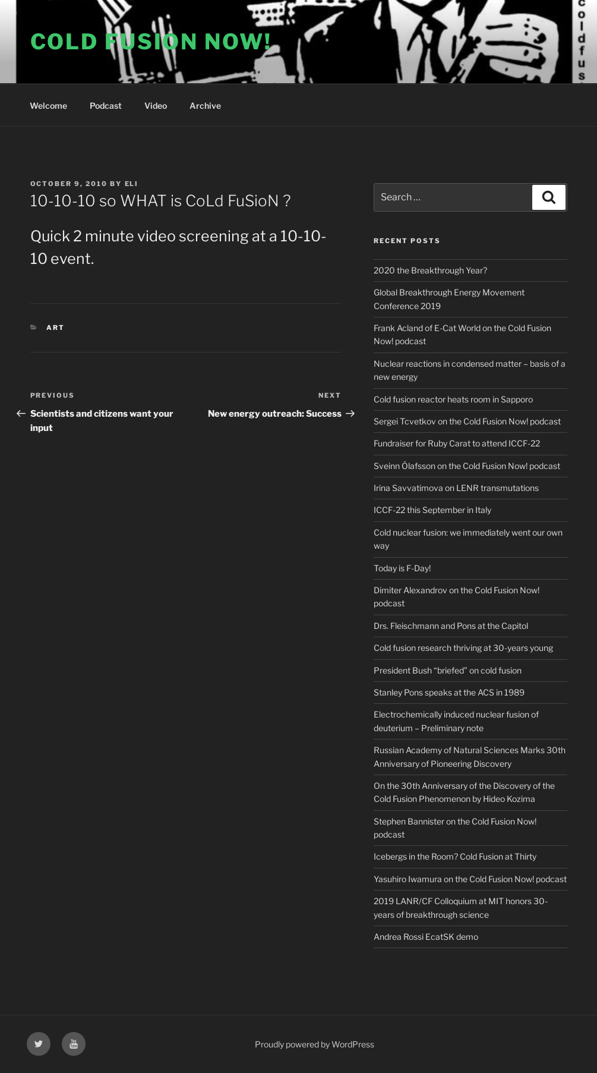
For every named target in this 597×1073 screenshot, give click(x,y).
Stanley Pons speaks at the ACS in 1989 (449, 692)
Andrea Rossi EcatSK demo (426, 937)
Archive (205, 105)
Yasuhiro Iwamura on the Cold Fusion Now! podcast (470, 879)
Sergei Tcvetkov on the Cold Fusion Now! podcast (467, 421)
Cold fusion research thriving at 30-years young (463, 648)
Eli (132, 184)
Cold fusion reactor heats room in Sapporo (453, 399)
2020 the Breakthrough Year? (430, 270)
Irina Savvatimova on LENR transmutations (456, 488)
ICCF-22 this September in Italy (432, 510)
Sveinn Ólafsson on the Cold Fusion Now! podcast (467, 466)
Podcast (106, 105)
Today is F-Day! (402, 568)
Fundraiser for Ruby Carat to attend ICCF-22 (457, 443)
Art (55, 327)
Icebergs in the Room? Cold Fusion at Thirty (455, 856)
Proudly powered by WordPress (314, 1044)
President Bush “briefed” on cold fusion (448, 670)
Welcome (48, 105)
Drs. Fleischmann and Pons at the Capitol (451, 626)
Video (155, 105)
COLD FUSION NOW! (151, 42)
